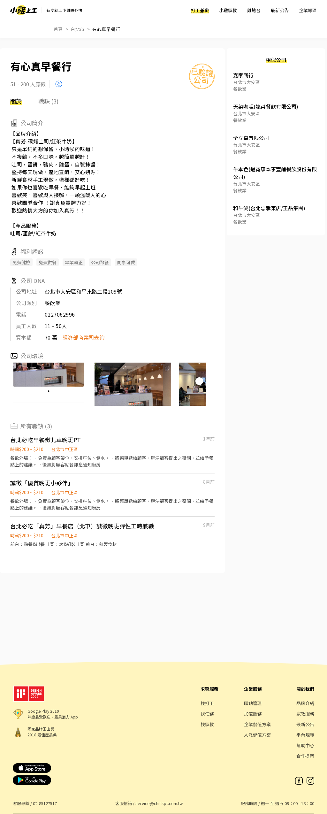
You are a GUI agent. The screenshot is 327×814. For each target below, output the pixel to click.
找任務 (207, 713)
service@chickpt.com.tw (159, 803)
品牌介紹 (305, 703)
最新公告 (280, 10)
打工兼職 (200, 10)
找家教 (207, 724)
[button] (199, 381)
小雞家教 (228, 10)
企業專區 (308, 10)
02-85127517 (45, 803)
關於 (16, 101)
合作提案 (305, 756)
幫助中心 (305, 745)
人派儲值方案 (257, 735)
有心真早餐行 (106, 29)
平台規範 (305, 735)
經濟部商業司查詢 (84, 337)
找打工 (207, 703)
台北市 (77, 29)
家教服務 (305, 713)
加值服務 (253, 713)
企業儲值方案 (257, 724)
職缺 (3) (48, 101)
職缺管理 (253, 703)
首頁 (58, 29)
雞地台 (254, 10)
